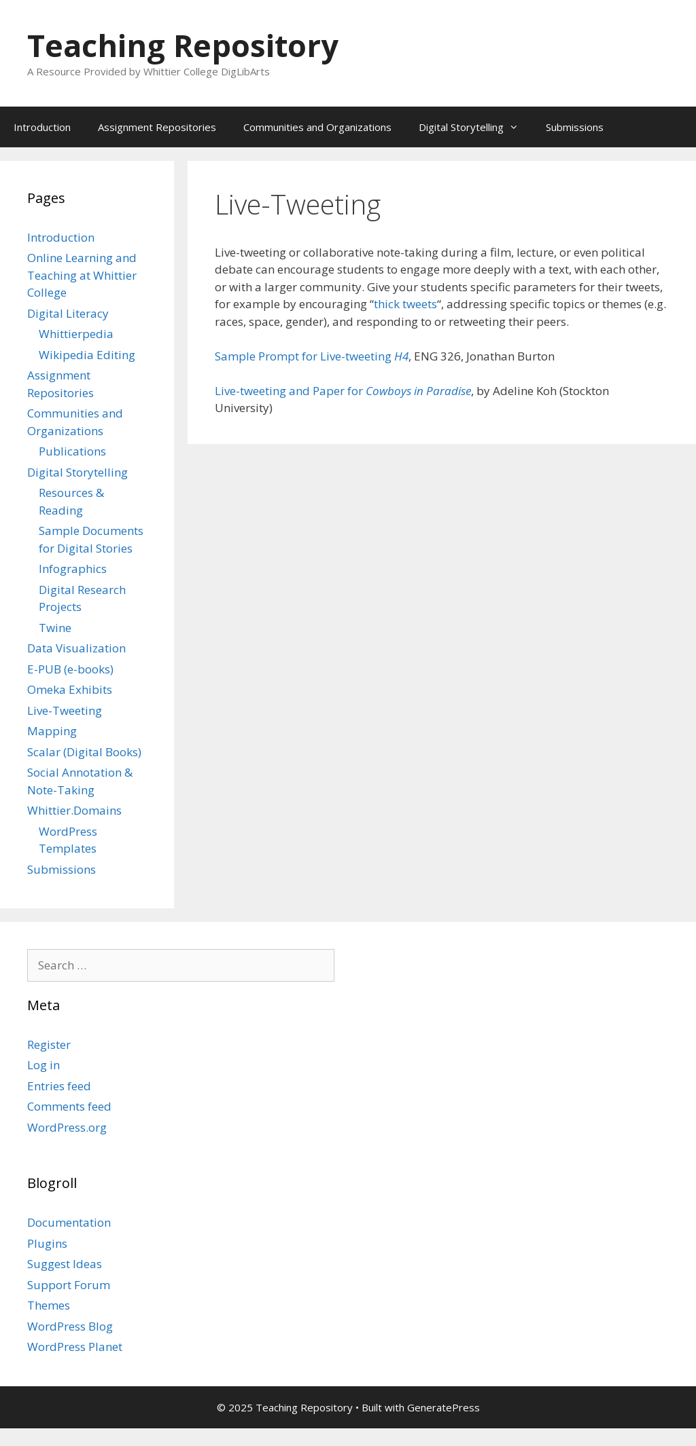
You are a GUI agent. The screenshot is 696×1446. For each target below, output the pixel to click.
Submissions (575, 127)
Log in (43, 1065)
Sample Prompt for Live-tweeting (311, 356)
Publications (72, 451)
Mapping (52, 731)
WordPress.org (67, 1127)
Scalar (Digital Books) (84, 752)
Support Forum (68, 1285)
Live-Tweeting (64, 710)
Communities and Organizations (317, 127)
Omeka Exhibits (69, 689)
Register (49, 1044)
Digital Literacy (68, 313)
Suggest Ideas (64, 1264)
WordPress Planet (74, 1346)
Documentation (69, 1222)
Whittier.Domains (74, 810)
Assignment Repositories (157, 127)
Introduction (42, 127)
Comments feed (69, 1106)
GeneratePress (443, 1407)
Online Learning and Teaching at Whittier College (82, 275)
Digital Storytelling (475, 127)
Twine (55, 627)
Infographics (73, 568)
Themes (48, 1305)
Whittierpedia (76, 333)
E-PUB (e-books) (70, 669)
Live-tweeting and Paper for (343, 390)
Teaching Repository (182, 45)
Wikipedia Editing (87, 355)
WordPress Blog (70, 1326)
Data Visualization (76, 648)
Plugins (47, 1243)
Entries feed (59, 1086)
